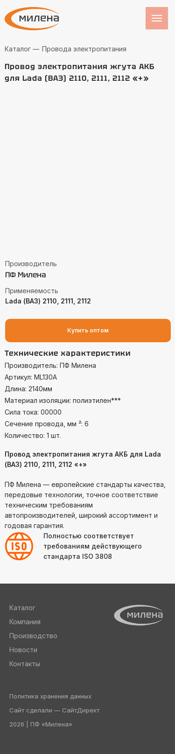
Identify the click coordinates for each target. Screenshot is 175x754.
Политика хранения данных (50, 696)
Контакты (24, 664)
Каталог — (22, 49)
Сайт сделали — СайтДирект (54, 710)
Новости (23, 650)
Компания (25, 622)
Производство (33, 636)
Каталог (22, 608)
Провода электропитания (84, 49)
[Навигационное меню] (157, 18)
